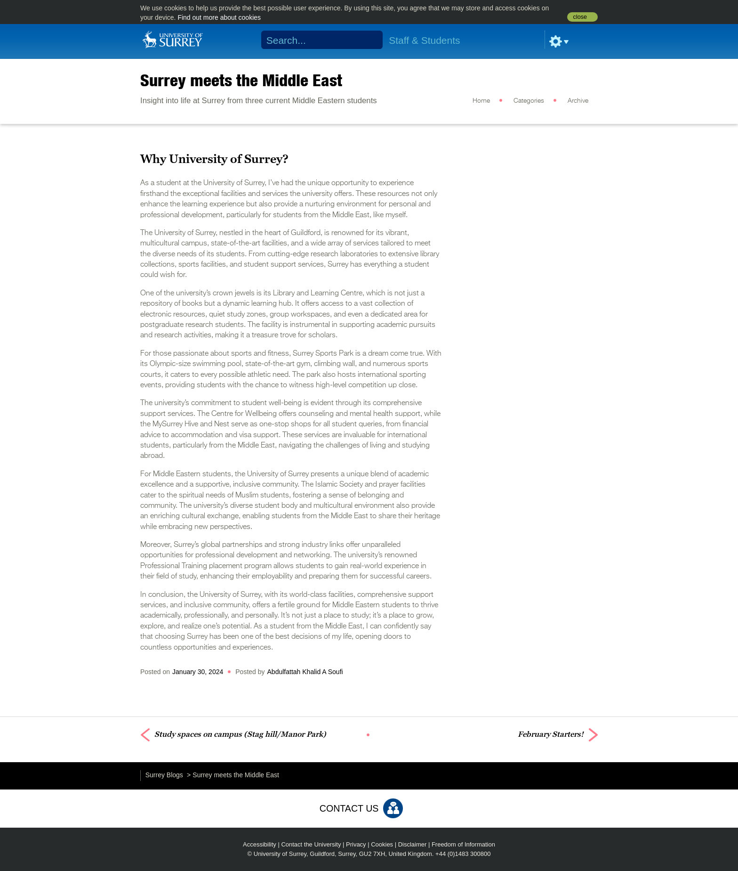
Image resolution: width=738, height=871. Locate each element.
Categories (528, 101)
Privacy (356, 844)
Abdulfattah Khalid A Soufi (305, 672)
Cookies (382, 844)
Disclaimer (412, 844)
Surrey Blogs (164, 775)
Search (369, 40)
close (580, 17)
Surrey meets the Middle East (241, 80)
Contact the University (311, 844)
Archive (578, 101)
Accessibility (259, 844)
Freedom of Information (463, 844)
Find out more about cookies (219, 17)
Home (481, 101)
